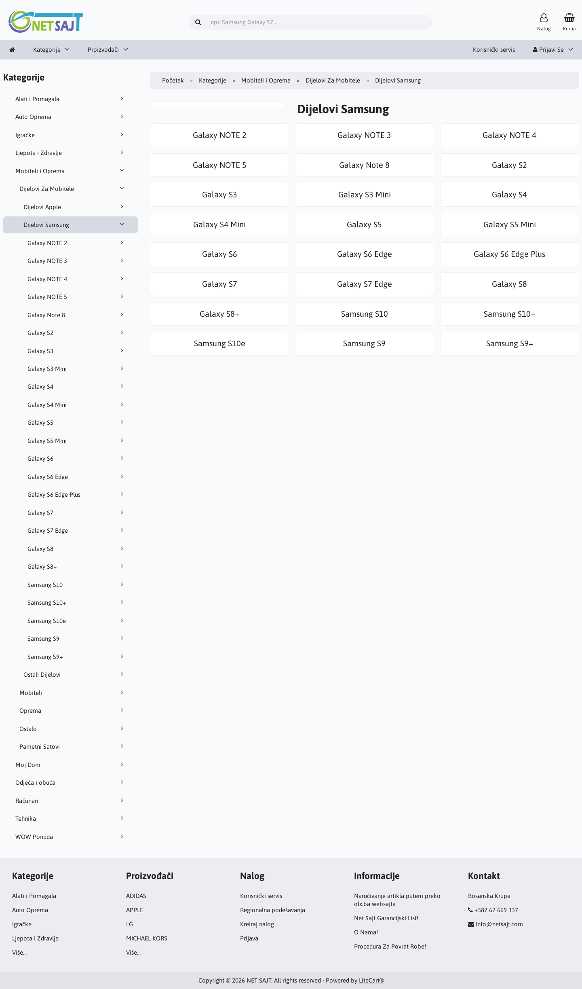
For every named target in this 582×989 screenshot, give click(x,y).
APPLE (134, 909)
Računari (70, 800)
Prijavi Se (548, 49)
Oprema (72, 710)
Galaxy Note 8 (76, 314)
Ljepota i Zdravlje (70, 152)
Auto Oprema (70, 116)
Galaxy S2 (76, 332)
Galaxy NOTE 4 (76, 278)
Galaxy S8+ (76, 566)
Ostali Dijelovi (74, 674)
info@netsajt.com (499, 924)
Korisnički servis (494, 49)
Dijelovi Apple (74, 206)
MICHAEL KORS (146, 938)
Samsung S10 (76, 584)
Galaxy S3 (76, 350)
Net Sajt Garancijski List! (386, 918)
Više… (19, 952)
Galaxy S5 (76, 422)
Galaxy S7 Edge (76, 530)
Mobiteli (72, 692)
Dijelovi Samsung (74, 224)
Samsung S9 (76, 638)
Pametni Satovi (72, 746)
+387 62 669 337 (496, 909)
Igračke (70, 134)
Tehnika (70, 818)
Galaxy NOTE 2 (76, 242)
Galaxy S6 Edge (76, 476)
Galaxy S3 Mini (76, 368)
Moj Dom (70, 764)
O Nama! (366, 932)
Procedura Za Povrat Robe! (390, 946)
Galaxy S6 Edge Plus (76, 494)
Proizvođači (103, 49)
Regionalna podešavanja (272, 909)
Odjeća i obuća (70, 782)
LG (129, 924)
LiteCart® (371, 980)
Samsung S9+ (76, 656)
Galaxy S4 (76, 386)
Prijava (249, 938)
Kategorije (47, 49)
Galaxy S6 (76, 458)
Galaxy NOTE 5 (76, 296)
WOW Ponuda (70, 836)
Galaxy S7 (76, 512)
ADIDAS (136, 895)
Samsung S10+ (76, 602)
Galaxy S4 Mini (76, 404)
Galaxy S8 (76, 548)
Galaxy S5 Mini (76, 440)
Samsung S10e (76, 620)
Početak (173, 80)
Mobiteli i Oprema (70, 170)
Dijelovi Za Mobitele (72, 188)
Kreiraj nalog (257, 924)
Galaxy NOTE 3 (76, 260)
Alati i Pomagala (70, 98)
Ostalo (72, 728)
